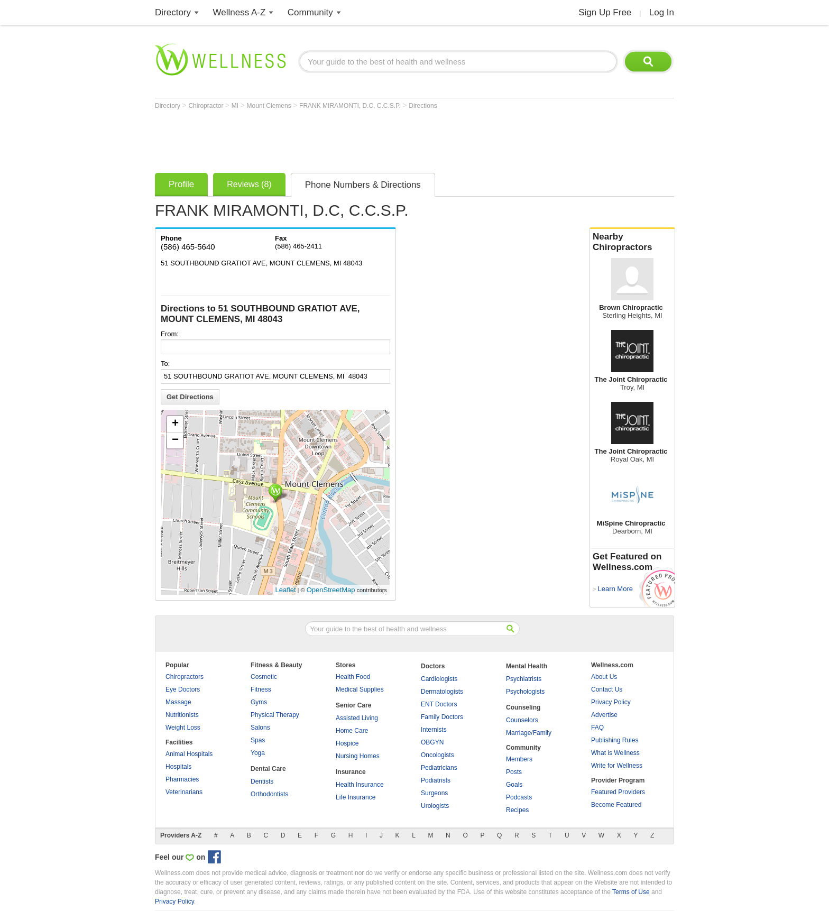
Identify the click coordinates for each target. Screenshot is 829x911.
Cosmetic (264, 676)
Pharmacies (182, 779)
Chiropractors (184, 676)
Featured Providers (618, 792)
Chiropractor (206, 105)
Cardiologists (439, 679)
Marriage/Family (528, 733)
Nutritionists (182, 715)
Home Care (352, 730)
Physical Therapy (275, 715)
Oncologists (437, 755)
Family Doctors (442, 717)
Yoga (258, 753)
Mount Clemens (270, 105)
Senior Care (353, 705)
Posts (514, 772)
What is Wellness (615, 753)
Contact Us (606, 689)
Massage (178, 702)
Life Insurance (355, 797)
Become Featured (616, 804)
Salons (260, 727)
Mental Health (526, 666)
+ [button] (175, 424)
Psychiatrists (523, 679)
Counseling (523, 707)
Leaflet (285, 590)
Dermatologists (442, 691)
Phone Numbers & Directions (363, 185)
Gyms (259, 702)
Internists (434, 729)
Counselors (522, 720)
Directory (173, 12)
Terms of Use (631, 892)
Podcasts (519, 797)
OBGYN (432, 742)
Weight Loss (182, 727)
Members (519, 759)
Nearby (632, 242)
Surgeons (434, 793)
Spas (258, 740)
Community (310, 12)
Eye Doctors (182, 689)
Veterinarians (183, 792)
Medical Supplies (360, 689)
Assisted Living (357, 718)
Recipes (517, 810)
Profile (181, 184)
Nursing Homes (358, 756)
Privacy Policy (611, 702)
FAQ (597, 727)
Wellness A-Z (239, 12)
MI (236, 105)
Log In (661, 12)
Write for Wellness (616, 765)
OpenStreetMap (331, 590)
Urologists (435, 805)
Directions (423, 105)
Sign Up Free (604, 12)
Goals (514, 784)
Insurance (351, 772)
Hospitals (178, 766)
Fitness (261, 689)
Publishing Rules (614, 740)
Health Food (353, 676)
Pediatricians (439, 767)
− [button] (175, 440)
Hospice (347, 743)
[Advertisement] (347, 138)
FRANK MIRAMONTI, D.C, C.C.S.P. (350, 105)
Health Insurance (360, 784)
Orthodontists (269, 794)
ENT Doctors (439, 704)
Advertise (604, 715)
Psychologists (525, 691)
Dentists (262, 781)
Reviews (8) (249, 184)
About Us (604, 676)
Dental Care (268, 768)
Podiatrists (435, 780)
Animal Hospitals (189, 754)
